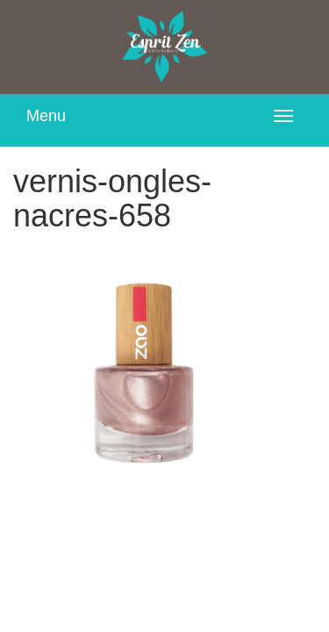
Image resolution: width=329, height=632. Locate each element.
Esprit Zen (165, 47)
